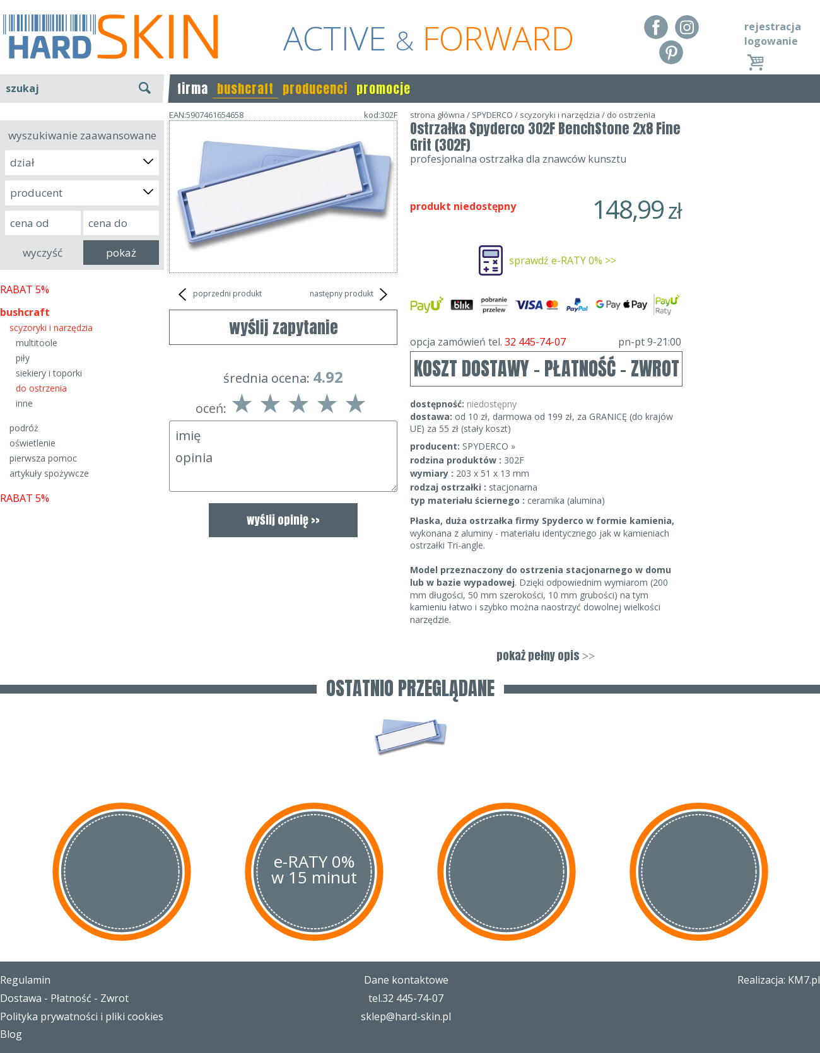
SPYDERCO (492, 114)
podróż (23, 428)
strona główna (437, 114)
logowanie (771, 41)
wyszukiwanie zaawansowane (82, 135)
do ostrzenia (41, 388)
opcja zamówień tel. (545, 341)
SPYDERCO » (488, 446)
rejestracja (772, 26)
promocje (383, 88)
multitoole (36, 343)
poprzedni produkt (218, 294)
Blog (11, 1034)
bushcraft (245, 88)
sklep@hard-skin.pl (406, 1016)
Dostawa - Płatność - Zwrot (64, 998)
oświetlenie (32, 443)
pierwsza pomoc (43, 458)
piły (23, 358)
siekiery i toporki (49, 373)
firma (192, 88)
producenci (315, 88)
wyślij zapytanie (283, 327)
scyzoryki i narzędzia (51, 328)
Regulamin (25, 980)
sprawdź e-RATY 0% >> (562, 260)
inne (24, 403)
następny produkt (350, 294)
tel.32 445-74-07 (405, 998)
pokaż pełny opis (545, 655)
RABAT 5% (24, 289)
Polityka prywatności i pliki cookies (81, 1016)
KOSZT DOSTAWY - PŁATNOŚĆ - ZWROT (546, 368)
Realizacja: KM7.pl (778, 980)
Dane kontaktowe (406, 980)
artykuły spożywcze (49, 473)
